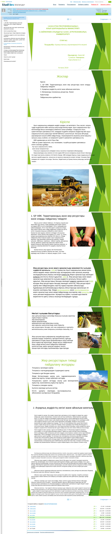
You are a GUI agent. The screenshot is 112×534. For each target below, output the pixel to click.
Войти (3, 1)
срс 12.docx (32, 526)
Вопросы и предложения (88, 1)
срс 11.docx (32, 521)
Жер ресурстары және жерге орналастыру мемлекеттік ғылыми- (14, 28)
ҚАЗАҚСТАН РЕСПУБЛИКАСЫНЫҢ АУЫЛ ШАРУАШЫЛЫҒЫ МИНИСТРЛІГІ (14, 18)
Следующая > (104, 19)
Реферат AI (94, 4)
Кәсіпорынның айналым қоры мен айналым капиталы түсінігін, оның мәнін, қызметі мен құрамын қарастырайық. (14, 40)
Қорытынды (6, 59)
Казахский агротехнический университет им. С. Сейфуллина (29, 10)
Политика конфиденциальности (47, 532)
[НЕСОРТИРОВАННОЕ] (19, 12)
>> (110, 19)
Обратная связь (77, 1)
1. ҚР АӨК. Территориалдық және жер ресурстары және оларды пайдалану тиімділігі (13, 24)
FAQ (71, 1)
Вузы (54, 4)
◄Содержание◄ (1, 42)
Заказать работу (105, 4)
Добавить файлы (83, 4)
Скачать (102, 13)
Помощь (3, 532)
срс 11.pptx (32, 524)
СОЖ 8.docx (33, 506)
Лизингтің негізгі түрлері (9, 57)
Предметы (61, 4)
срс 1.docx (32, 515)
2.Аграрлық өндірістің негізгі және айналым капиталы (14, 35)
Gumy (14, 9)
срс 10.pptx (32, 519)
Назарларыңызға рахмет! (10, 61)
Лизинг (5, 55)
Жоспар (5, 20)
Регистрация (9, 1)
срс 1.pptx (32, 517)
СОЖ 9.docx (33, 508)
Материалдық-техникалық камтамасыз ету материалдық (14, 47)
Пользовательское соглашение (32, 532)
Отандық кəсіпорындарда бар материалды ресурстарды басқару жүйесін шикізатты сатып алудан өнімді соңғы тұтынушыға (14, 52)
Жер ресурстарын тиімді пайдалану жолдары (14, 33)
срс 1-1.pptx (33, 510)
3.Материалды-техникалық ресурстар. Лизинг (13, 44)
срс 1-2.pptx (33, 513)
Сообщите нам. (45, 9)
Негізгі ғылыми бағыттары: (10, 31)
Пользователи (71, 4)
